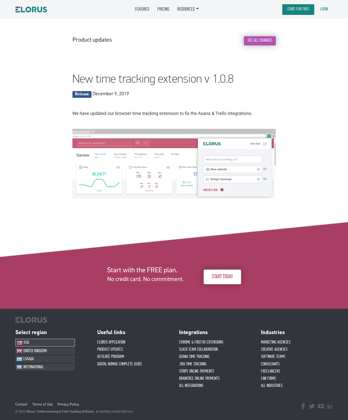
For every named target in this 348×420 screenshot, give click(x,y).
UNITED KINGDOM (31, 351)
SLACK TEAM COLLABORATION (198, 349)
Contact (21, 404)
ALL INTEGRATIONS (191, 386)
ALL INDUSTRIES (272, 386)
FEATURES (142, 9)
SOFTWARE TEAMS (273, 356)
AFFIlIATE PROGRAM (110, 356)
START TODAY (222, 277)
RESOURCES (186, 9)
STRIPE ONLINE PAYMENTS (196, 371)
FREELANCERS (270, 371)
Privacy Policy (68, 404)
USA (23, 343)
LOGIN (324, 9)
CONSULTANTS (270, 364)
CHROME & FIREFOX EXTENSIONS (201, 342)
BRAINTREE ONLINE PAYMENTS (199, 378)
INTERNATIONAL (30, 367)
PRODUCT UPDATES (110, 349)
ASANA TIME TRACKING (194, 356)
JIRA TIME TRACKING (192, 364)
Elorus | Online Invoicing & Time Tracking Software (60, 411)
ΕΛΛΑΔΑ (25, 359)
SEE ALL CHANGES (260, 40)
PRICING (163, 9)
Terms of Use (42, 404)
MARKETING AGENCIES (275, 342)
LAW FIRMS (268, 378)
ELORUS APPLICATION (111, 342)
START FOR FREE (298, 9)
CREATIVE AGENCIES (274, 349)
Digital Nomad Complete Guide (119, 364)
